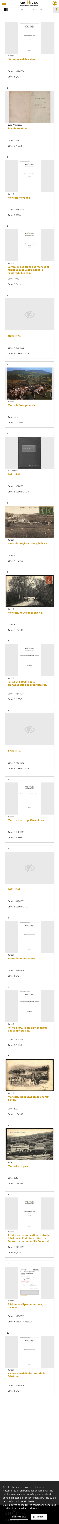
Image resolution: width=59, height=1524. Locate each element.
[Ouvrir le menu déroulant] (4, 3)
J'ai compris (39, 1516)
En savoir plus (19, 1516)
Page (21, 9)
